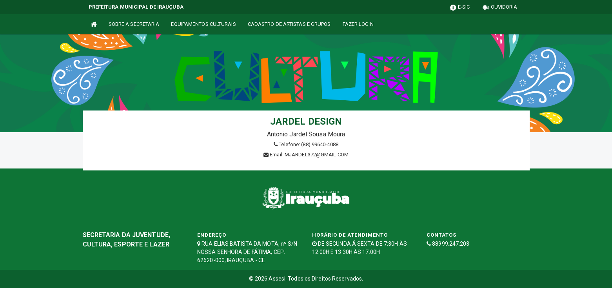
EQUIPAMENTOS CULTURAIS (203, 24)
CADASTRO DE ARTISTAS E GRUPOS (289, 24)
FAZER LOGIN (358, 24)
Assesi (277, 278)
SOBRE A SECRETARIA (134, 24)
